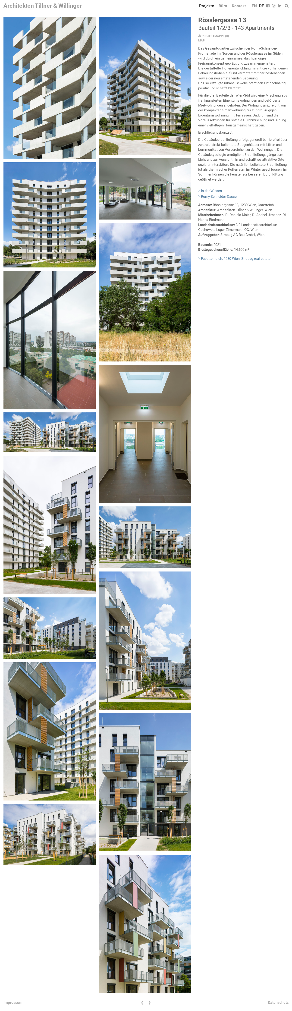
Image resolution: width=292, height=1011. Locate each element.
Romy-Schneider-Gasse (219, 197)
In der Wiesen (211, 191)
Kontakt (239, 5)
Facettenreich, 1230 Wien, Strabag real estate (235, 259)
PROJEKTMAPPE (211, 36)
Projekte (206, 5)
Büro (223, 5)
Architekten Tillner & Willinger (42, 5)
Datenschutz (278, 1002)
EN (254, 5)
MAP (201, 40)
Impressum (12, 1002)
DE (261, 5)
